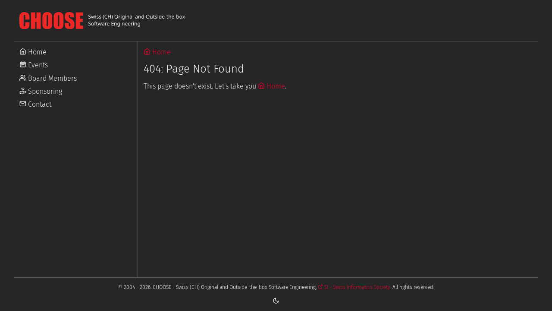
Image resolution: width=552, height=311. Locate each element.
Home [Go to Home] (33, 52)
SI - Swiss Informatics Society (354, 287)
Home (157, 52)
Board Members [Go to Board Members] (48, 78)
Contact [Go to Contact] (35, 104)
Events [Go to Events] (33, 65)
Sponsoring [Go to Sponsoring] (40, 91)
